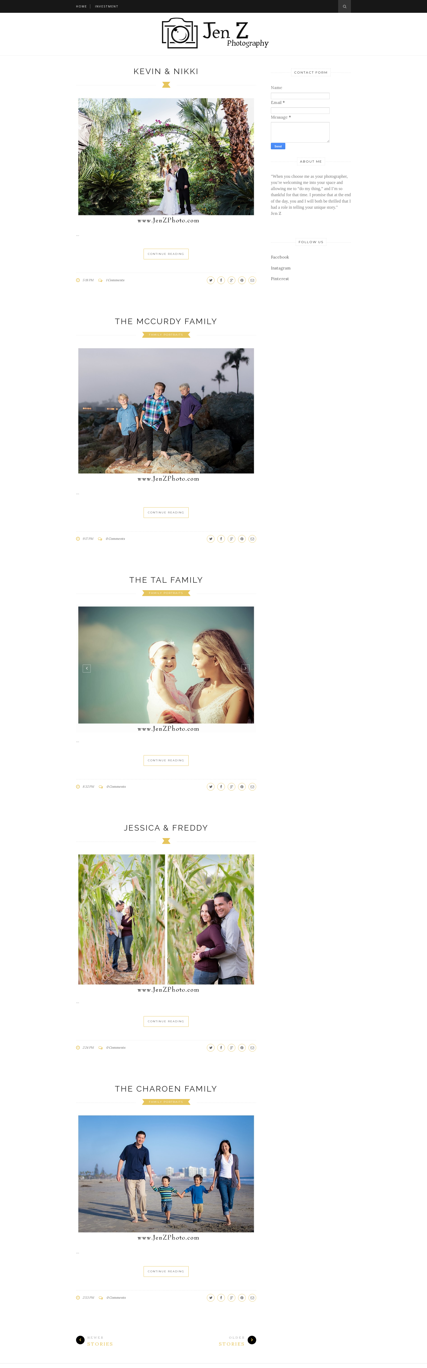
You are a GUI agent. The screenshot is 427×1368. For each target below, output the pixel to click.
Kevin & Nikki (166, 71)
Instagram (281, 268)
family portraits (166, 334)
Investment (106, 6)
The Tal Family (166, 580)
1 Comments (115, 280)
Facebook (280, 257)
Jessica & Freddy (166, 827)
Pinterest (280, 278)
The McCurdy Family (166, 321)
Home (81, 6)
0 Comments (115, 539)
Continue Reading (166, 254)
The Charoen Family (166, 1088)
